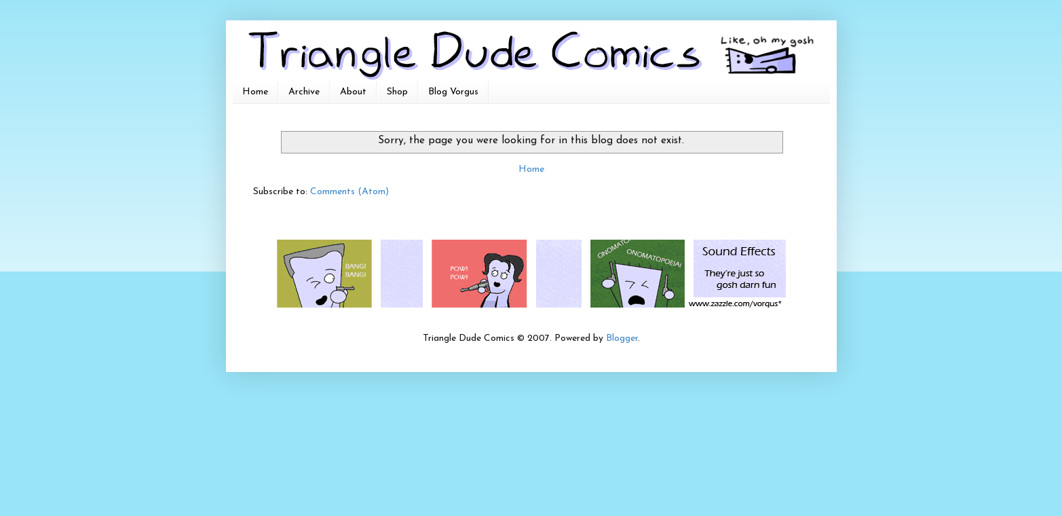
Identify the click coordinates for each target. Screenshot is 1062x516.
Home (255, 92)
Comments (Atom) (349, 192)
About (353, 92)
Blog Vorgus (453, 92)
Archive (304, 92)
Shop (397, 92)
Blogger (622, 338)
